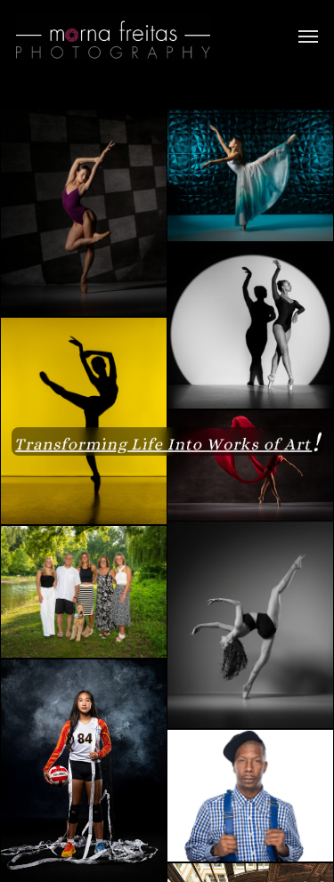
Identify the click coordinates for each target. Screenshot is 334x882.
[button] (308, 36)
